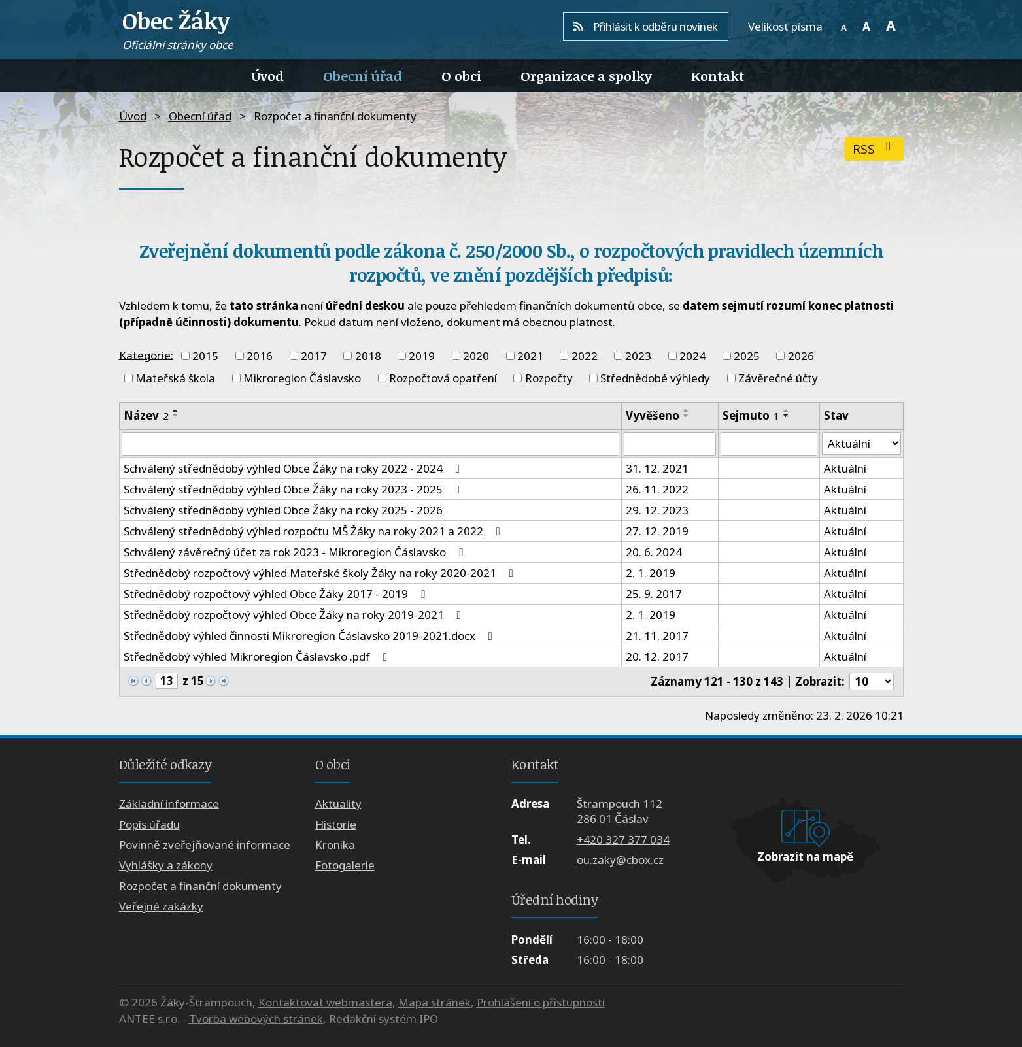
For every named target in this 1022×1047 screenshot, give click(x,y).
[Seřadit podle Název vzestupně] (176, 410)
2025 (747, 355)
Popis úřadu (149, 824)
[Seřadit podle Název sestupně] (176, 415)
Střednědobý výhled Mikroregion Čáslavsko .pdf (258, 656)
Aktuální (845, 468)
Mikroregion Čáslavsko (302, 378)
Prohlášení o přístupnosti (541, 1002)
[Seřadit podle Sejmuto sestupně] (786, 415)
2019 (422, 355)
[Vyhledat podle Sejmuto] (769, 444)
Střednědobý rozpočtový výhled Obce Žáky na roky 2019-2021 (295, 614)
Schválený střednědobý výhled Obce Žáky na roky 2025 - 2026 (283, 510)
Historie (335, 824)
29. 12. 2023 (657, 510)
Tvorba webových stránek (256, 1018)
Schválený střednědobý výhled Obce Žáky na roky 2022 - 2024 (294, 468)
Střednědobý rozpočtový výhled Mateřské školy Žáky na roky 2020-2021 (321, 572)
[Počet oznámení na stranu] (871, 681)
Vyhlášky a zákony (166, 865)
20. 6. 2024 (654, 551)
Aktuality (338, 803)
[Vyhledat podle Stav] (861, 444)
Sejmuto (751, 415)
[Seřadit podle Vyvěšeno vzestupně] (686, 410)
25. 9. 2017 (654, 593)
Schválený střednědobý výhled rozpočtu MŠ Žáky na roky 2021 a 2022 (314, 531)
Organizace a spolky (586, 76)
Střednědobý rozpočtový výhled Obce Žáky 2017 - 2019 (277, 593)
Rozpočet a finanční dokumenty (200, 885)
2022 (584, 355)
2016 (260, 355)
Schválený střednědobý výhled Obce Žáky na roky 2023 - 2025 (294, 489)
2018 (368, 355)
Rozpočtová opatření (443, 378)
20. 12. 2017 (657, 656)
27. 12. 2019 (657, 531)
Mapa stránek (434, 1002)
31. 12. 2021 (657, 468)
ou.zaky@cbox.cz (620, 859)
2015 (205, 355)
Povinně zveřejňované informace (204, 844)
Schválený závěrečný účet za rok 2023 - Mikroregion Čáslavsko (296, 551)
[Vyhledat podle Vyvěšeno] (670, 444)
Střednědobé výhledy (655, 378)
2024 (692, 355)
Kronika (335, 844)
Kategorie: (146, 354)
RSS (874, 149)
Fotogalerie (345, 865)
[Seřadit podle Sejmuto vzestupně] (786, 410)
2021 (530, 355)
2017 (314, 355)
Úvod (268, 76)
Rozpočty (549, 378)
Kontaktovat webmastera (325, 1002)
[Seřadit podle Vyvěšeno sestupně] (686, 415)
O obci (461, 76)
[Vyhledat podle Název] (370, 444)
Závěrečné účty (778, 378)
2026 (801, 355)
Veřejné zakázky (161, 906)
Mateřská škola (175, 378)
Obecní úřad (362, 76)
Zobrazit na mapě (805, 856)
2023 (638, 355)
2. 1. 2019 (650, 572)
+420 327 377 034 (623, 839)
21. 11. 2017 (657, 635)
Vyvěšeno (652, 415)
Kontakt (717, 76)
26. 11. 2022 (657, 489)
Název (146, 415)
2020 (476, 355)
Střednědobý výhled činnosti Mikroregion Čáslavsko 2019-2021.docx (311, 635)
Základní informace (169, 803)
